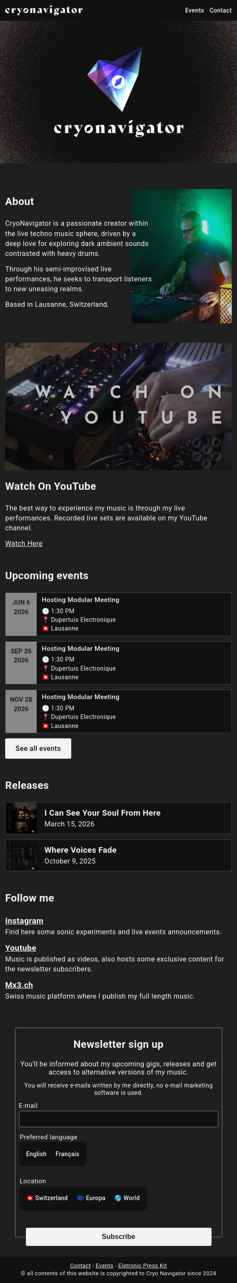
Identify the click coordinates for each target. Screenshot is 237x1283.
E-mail (28, 1106)
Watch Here (24, 543)
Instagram (24, 921)
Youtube (20, 948)
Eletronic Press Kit (142, 1265)
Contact (220, 10)
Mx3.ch (19, 985)
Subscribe (118, 1236)
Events (194, 10)
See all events (38, 748)
